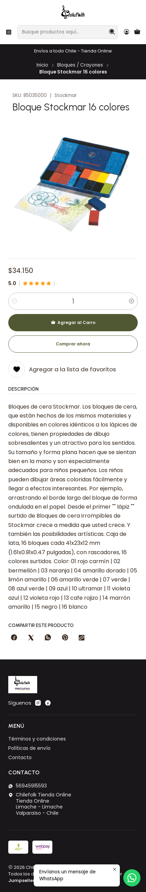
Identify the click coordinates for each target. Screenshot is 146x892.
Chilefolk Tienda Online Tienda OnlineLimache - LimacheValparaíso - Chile (39, 803)
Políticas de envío (29, 748)
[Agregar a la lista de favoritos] (62, 369)
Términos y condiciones (37, 738)
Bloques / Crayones (80, 65)
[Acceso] (126, 32)
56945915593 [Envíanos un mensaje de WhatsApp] (27, 785)
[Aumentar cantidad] (131, 301)
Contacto (20, 757)
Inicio (42, 65)
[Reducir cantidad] (14, 301)
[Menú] (8, 32)
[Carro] (137, 32)
